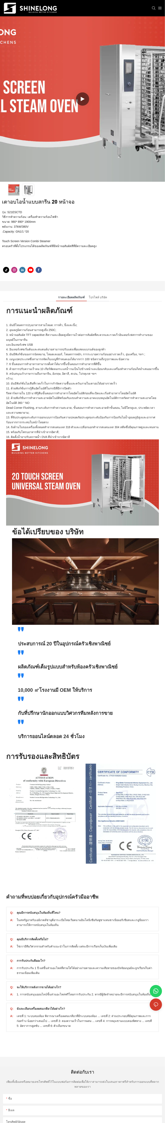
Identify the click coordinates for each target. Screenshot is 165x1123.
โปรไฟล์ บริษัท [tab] (98, 297)
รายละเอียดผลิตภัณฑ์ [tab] (71, 297)
